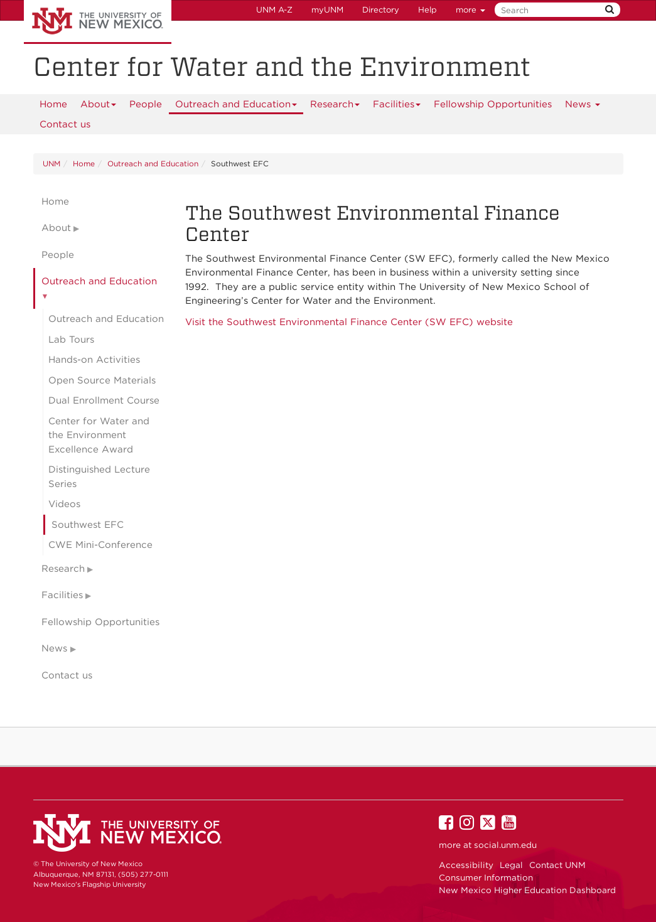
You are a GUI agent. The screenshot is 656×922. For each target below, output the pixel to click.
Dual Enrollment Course (103, 400)
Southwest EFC (87, 524)
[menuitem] (53, 104)
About (98, 106)
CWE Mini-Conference (100, 544)
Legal (511, 865)
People (145, 104)
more (470, 9)
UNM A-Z (274, 9)
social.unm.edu (505, 845)
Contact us (65, 124)
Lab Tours (71, 339)
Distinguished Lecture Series (99, 477)
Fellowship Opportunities (493, 104)
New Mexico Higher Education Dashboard (527, 890)
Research (335, 106)
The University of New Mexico (97, 22)
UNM (51, 163)
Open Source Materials (102, 380)
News (583, 106)
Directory (380, 9)
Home (53, 104)
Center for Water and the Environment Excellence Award (98, 435)
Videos (64, 504)
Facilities (397, 106)
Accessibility (466, 865)
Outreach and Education (236, 106)
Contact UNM (557, 865)
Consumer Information (486, 877)
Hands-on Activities (94, 359)
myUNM (327, 9)
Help (427, 9)
